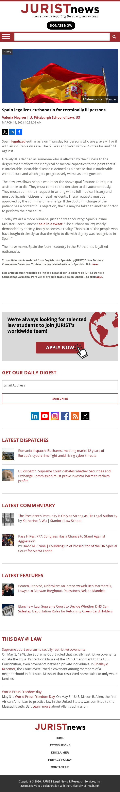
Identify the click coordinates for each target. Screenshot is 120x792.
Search (113, 36)
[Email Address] (60, 385)
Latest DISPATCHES (25, 440)
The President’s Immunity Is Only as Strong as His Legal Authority (67, 516)
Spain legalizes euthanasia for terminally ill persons (54, 110)
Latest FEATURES (22, 575)
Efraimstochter (93, 99)
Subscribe (60, 398)
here (94, 264)
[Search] (62, 37)
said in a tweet (51, 224)
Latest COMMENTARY (28, 505)
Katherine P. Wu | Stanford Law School (52, 520)
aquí (99, 277)
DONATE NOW (61, 25)
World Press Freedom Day (35, 696)
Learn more (41, 706)
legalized (18, 141)
